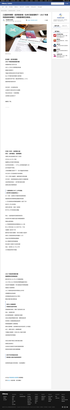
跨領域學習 (36, 0)
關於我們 (5, 396)
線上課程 (13, 401)
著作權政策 (45, 407)
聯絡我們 (41, 0)
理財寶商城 (7, 0)
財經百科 (29, 401)
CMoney (3, 0)
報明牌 (49, 401)
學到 (56, 396)
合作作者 (13, 404)
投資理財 (17, 0)
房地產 (29, 20)
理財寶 (13, 396)
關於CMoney (50, 0)
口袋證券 (29, 404)
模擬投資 (31, 0)
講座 (13, 399)
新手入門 (22, 6)
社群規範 (49, 407)
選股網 (49, 398)
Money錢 (40, 6)
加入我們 (5, 399)
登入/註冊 (67, 0)
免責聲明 (53, 407)
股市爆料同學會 (13, 0)
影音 (13, 402)
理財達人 (16, 6)
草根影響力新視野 (11, 10)
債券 (35, 402)
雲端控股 (50, 399)
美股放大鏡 (29, 402)
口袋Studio (57, 398)
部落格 (4, 398)
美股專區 (27, 0)
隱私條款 (38, 407)
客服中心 (63, 396)
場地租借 (63, 401)
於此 (9, 380)
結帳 (64, 0)
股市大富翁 (50, 396)
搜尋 (63, 3)
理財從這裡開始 (4, 10)
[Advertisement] (13, 126)
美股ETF (36, 401)
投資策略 (18, 10)
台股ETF (36, 399)
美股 (6, 6)
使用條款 (41, 407)
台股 (3, 6)
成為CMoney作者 (65, 399)
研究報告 (11, 6)
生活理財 (27, 6)
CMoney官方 (33, 6)
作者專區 (45, 0)
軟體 (13, 398)
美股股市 (36, 398)
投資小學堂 (29, 399)
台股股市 (36, 396)
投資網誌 (29, 396)
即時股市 (22, 0)
